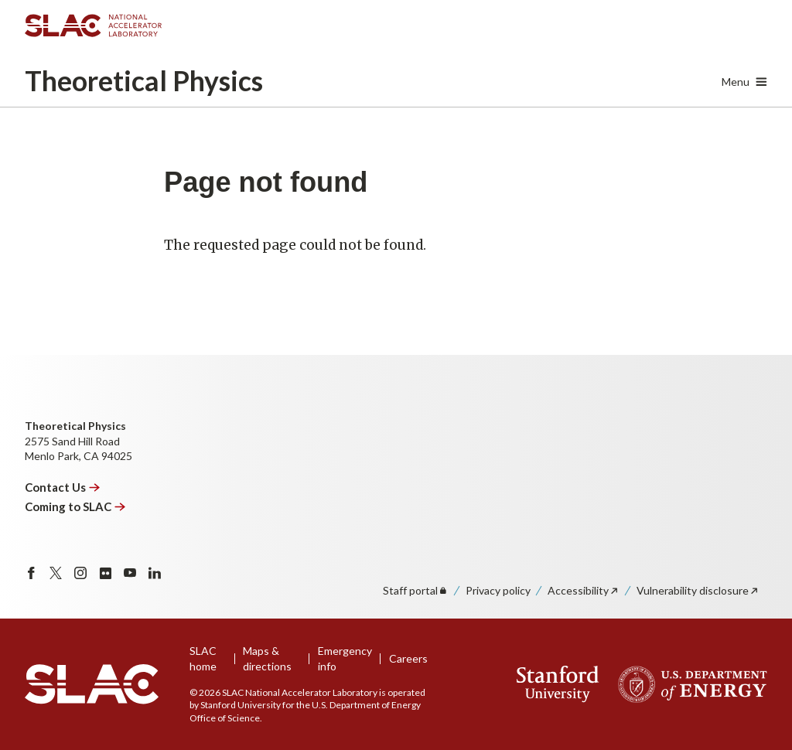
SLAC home (203, 658)
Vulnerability (698, 590)
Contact (63, 487)
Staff (416, 590)
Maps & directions (267, 658)
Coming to (75, 506)
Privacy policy (498, 590)
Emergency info (345, 658)
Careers (408, 658)
